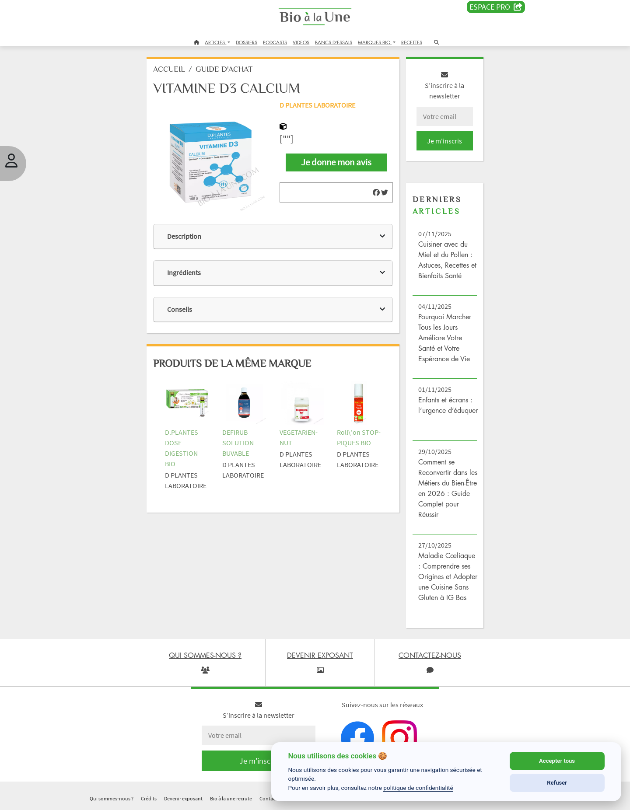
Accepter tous (557, 761)
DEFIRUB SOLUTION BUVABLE (238, 442)
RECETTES (411, 42)
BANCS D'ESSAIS (333, 42)
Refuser (557, 782)
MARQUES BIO (375, 42)
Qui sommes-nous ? (111, 798)
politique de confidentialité (418, 787)
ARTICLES (215, 42)
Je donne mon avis (336, 162)
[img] (376, 192)
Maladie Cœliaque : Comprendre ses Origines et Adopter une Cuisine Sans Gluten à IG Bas (447, 576)
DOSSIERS (246, 42)
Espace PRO (495, 7)
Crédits (149, 798)
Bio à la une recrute (231, 798)
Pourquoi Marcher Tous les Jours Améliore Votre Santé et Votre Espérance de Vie (444, 337)
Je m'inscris (444, 140)
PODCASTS (275, 42)
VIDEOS (301, 42)
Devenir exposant (183, 798)
